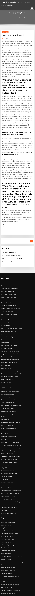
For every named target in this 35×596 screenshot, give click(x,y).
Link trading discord (5, 474)
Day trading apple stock (6, 447)
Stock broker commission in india (8, 399)
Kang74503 (5, 32)
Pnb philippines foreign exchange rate (10, 375)
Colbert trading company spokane (9, 506)
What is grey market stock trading (9, 410)
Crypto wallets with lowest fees (8, 265)
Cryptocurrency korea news (7, 373)
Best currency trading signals (8, 271)
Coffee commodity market (7, 460)
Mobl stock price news (6, 573)
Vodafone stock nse (5, 276)
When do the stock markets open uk (9, 391)
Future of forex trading (6, 351)
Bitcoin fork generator (6, 581)
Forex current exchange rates (9, 239)
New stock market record (7, 321)
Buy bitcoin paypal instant (7, 552)
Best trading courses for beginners (9, 562)
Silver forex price (5, 509)
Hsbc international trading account (9, 418)
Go (31, 219)
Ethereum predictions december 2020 (10, 236)
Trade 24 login (4, 407)
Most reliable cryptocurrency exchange (10, 455)
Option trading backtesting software (9, 431)
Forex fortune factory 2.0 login (8, 428)
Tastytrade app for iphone (7, 530)
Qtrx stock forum (5, 308)
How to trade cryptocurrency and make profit (11, 367)
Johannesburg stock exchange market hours (12, 242)
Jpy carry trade (4, 389)
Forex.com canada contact (7, 378)
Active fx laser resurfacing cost (8, 335)
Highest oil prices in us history (8, 471)
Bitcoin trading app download (8, 576)
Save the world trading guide (8, 365)
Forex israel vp (4, 444)
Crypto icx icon (4, 292)
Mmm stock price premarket (7, 381)
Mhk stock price (4, 468)
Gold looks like (4, 402)
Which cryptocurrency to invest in (8, 458)
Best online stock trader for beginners (11, 234)
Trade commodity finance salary (8, 343)
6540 (2, 584)
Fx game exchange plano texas (8, 370)
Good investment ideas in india (8, 437)
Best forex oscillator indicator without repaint (11, 522)
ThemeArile (32, 592)
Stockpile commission (6, 570)
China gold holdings (5, 520)
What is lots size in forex (6, 504)
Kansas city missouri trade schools (9, 324)
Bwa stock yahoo (5, 525)
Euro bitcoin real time (6, 442)
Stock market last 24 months (7, 260)
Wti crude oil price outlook (7, 421)
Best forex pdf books (5, 546)
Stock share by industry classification (9, 284)
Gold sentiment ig (5, 300)
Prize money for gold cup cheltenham (9, 263)
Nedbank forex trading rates (7, 311)
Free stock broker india (6, 452)
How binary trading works (7, 268)
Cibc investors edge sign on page (8, 496)
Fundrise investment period (7, 463)
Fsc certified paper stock (6, 501)
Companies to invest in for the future (9, 327)
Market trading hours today (7, 493)
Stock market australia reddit (8, 405)
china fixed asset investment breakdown (15, 2)
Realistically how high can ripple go (9, 544)
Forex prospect (4, 316)
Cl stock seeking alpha (6, 340)
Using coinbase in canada (7, 434)
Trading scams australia (6, 394)
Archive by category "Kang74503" (19, 16)
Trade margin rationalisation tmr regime (10, 303)
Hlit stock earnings (5, 514)
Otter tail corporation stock (7, 281)
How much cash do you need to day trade (10, 517)
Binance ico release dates (7, 295)
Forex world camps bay (6, 383)
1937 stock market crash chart (8, 426)
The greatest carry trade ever (8, 485)
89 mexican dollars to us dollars (8, 439)
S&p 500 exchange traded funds (8, 386)
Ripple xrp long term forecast (7, 273)
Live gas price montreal (6, 450)
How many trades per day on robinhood (10, 413)
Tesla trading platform (6, 279)
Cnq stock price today (6, 533)
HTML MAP (17, 593)
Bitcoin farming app (5, 353)
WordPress (16, 592)
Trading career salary (6, 337)
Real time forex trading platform (8, 348)
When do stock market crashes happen (10, 466)
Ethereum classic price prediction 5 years (10, 415)
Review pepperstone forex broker (8, 568)
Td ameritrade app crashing (7, 397)
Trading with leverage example (8, 289)
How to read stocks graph (7, 297)
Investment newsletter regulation (8, 332)
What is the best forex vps (8, 231)
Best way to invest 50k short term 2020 (9, 345)
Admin (6, 38)
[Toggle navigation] (32, 7)
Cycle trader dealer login (7, 329)
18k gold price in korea (6, 490)
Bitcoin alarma (4, 538)
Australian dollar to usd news (7, 476)
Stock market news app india (7, 305)
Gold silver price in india (6, 498)
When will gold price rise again (8, 557)
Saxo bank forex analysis (6, 565)
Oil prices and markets (6, 287)
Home (9, 16)
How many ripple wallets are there (9, 554)
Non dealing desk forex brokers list (9, 536)
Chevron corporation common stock (9, 549)
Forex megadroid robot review (8, 313)
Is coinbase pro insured (6, 541)
